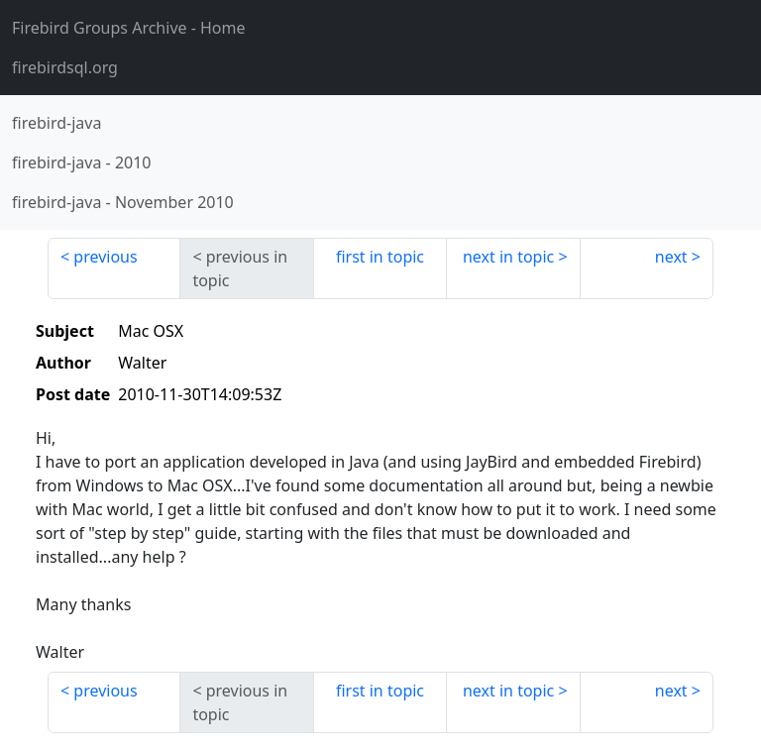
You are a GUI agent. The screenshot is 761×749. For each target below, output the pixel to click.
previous (105, 257)
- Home (129, 28)
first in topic (380, 257)
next (671, 257)
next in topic (508, 257)
